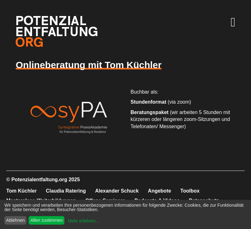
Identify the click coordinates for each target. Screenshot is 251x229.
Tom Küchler (21, 191)
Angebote (159, 191)
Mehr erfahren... (83, 220)
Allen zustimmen (46, 220)
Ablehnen (15, 220)
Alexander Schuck (117, 191)
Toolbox (189, 191)
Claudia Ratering (66, 191)
